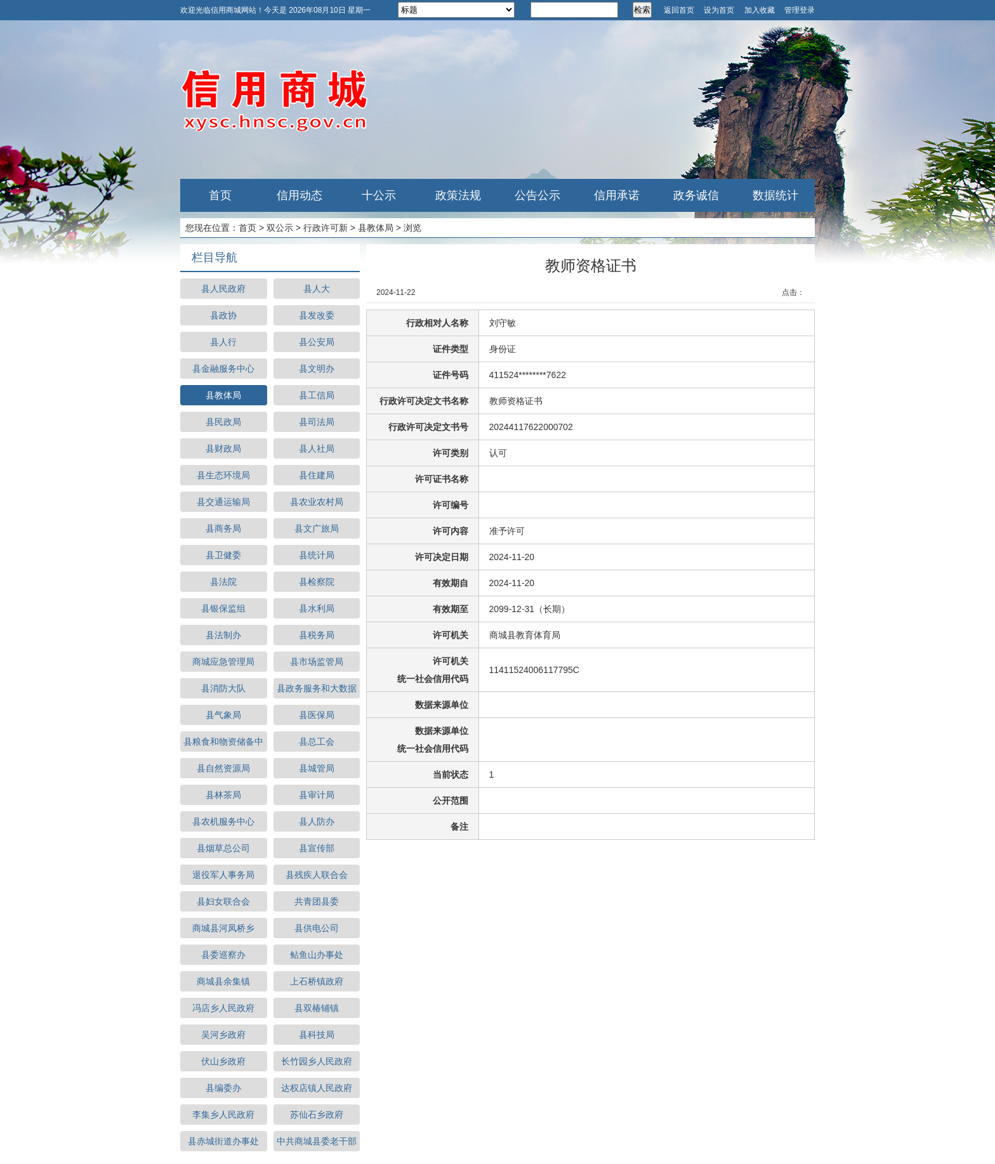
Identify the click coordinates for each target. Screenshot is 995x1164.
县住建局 (316, 475)
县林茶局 (223, 795)
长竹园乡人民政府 (316, 1061)
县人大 (316, 289)
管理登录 (799, 10)
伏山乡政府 (223, 1061)
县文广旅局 (316, 528)
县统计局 (316, 555)
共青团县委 (316, 901)
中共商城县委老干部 (317, 1141)
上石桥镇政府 (316, 981)
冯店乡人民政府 (223, 1008)
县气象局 (223, 715)
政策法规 (458, 195)
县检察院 (316, 582)
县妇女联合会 (223, 901)
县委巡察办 (223, 955)
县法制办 (223, 635)
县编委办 (223, 1088)
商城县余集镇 (223, 981)
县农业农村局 (316, 502)
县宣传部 (316, 848)
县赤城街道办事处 (223, 1141)
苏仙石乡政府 (316, 1114)
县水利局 (316, 608)
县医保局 (316, 715)
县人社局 (316, 448)
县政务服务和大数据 (317, 688)
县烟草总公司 (223, 848)
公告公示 (537, 195)
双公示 (280, 228)
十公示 (379, 195)
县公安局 (316, 342)
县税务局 (316, 635)
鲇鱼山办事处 (316, 955)
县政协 (223, 315)
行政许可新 (325, 228)
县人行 (223, 342)
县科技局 (316, 1035)
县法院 (223, 582)
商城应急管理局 (223, 662)
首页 (220, 195)
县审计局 (316, 795)
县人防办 (316, 821)
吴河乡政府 (223, 1035)
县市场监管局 (316, 662)
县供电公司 (316, 928)
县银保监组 (223, 608)
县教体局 (375, 228)
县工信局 (316, 395)
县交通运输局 (223, 502)
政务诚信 (696, 195)
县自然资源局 (223, 768)
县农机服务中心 (223, 821)
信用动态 (299, 195)
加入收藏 (759, 10)
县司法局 (316, 422)
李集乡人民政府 (223, 1114)
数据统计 (775, 195)
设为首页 (719, 10)
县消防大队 (223, 688)
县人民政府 (223, 289)
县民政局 (223, 422)
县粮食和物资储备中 (223, 741)
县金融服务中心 (223, 368)
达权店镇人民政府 (316, 1088)
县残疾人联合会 (317, 875)
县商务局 (223, 528)
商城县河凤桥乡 (223, 928)
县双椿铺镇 (316, 1008)
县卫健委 (223, 555)
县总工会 (316, 741)
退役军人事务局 (223, 875)
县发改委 (316, 315)
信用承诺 (617, 195)
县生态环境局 (223, 475)
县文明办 (316, 368)
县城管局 (316, 768)
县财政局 (223, 448)
